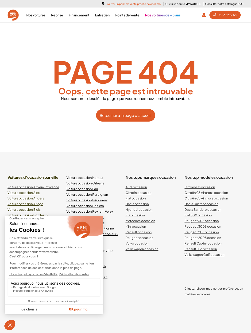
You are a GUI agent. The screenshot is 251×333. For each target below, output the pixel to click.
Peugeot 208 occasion (202, 232)
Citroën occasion (138, 193)
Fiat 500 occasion (198, 215)
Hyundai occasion (139, 209)
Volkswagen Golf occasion (204, 254)
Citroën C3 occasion (200, 187)
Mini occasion (136, 226)
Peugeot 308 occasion (202, 221)
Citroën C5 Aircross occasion (206, 198)
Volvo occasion (137, 243)
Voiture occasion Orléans (85, 183)
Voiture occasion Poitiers (85, 206)
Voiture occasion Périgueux (86, 200)
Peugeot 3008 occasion (203, 226)
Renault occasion (139, 232)
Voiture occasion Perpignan (87, 194)
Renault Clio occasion (201, 249)
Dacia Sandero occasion (203, 209)
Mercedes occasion (140, 221)
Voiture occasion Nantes (84, 178)
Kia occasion (135, 215)
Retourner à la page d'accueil (125, 115)
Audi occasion (136, 187)
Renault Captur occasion (203, 243)
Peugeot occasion (139, 238)
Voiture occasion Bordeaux (28, 215)
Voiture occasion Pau (82, 189)
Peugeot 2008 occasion (203, 238)
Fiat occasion (136, 198)
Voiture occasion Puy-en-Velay (89, 211)
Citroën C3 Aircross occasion (206, 193)
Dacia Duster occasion (201, 204)
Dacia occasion (137, 204)
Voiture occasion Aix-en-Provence (33, 187)
